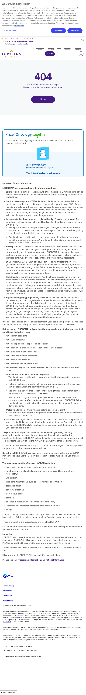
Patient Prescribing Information (40, 48)
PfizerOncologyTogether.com (45, 173)
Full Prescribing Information (51, 48)
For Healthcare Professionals (78, 48)
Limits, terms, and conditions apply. (16, 44)
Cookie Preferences (8, 693)
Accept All (58, 30)
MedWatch (20, 617)
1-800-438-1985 (54, 613)
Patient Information (55, 560)
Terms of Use (8, 591)
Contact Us (7, 596)
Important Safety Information (67, 48)
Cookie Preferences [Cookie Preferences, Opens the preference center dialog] (9, 30)
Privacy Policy (8, 586)
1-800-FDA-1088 (21, 529)
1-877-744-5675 (28, 39)
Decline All (75, 30)
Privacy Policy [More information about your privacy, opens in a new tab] (19, 26)
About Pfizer (8, 601)
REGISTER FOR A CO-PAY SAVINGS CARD (19, 41)
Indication (59, 48)
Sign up (50, 54)
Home (43, 99)
